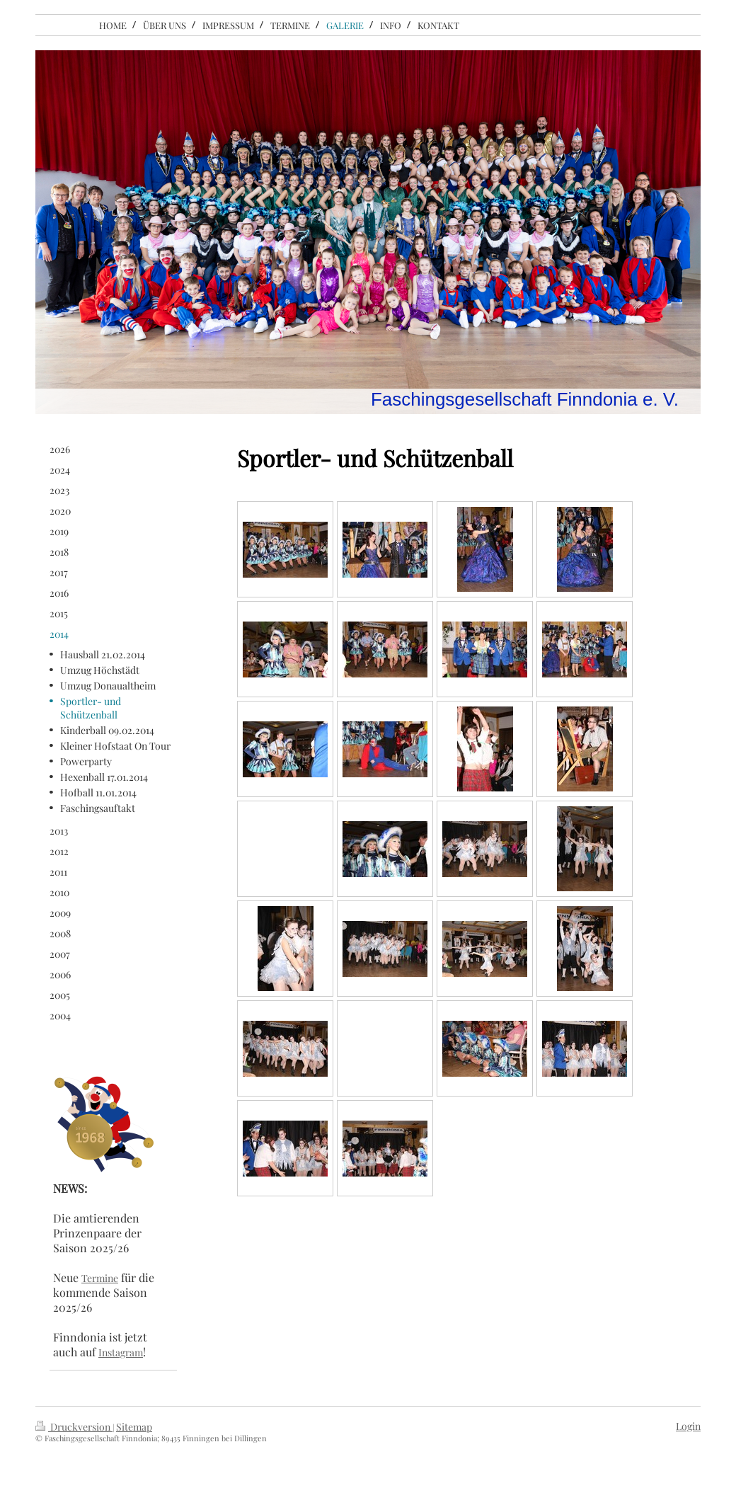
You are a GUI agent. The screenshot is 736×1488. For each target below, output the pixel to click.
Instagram (120, 1352)
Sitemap (134, 1426)
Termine (99, 1278)
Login (688, 1426)
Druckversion (74, 1426)
